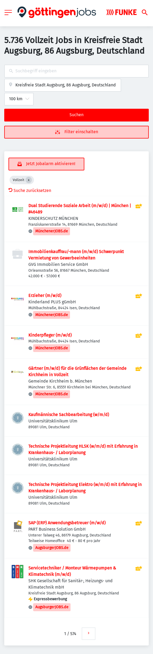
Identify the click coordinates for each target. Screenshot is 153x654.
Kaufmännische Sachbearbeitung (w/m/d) (68, 414)
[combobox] (76, 71)
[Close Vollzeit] (28, 180)
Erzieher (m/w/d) (44, 295)
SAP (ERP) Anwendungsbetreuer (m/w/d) (67, 522)
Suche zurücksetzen (29, 190)
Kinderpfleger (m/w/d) (50, 335)
